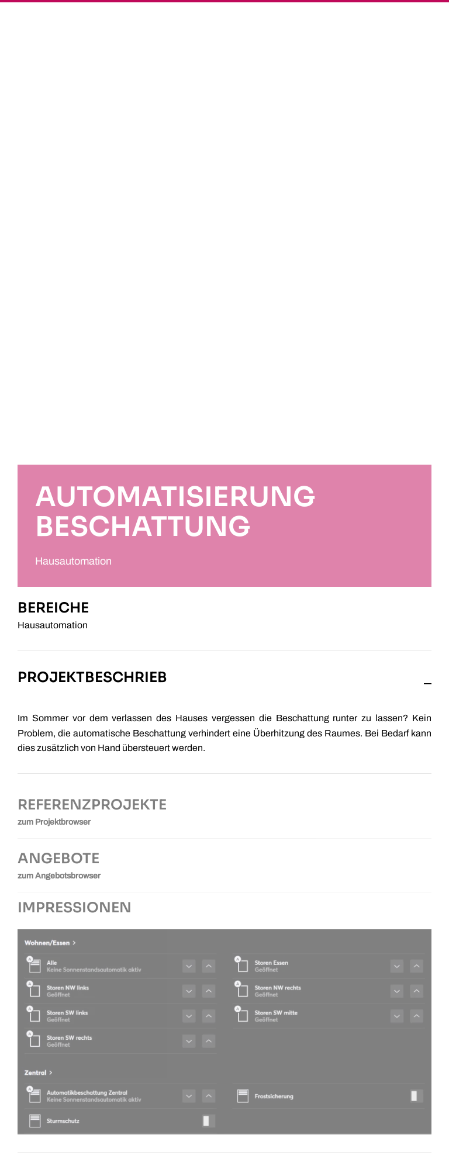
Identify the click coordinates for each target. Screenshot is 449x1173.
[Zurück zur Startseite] (47, 26)
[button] (409, 26)
